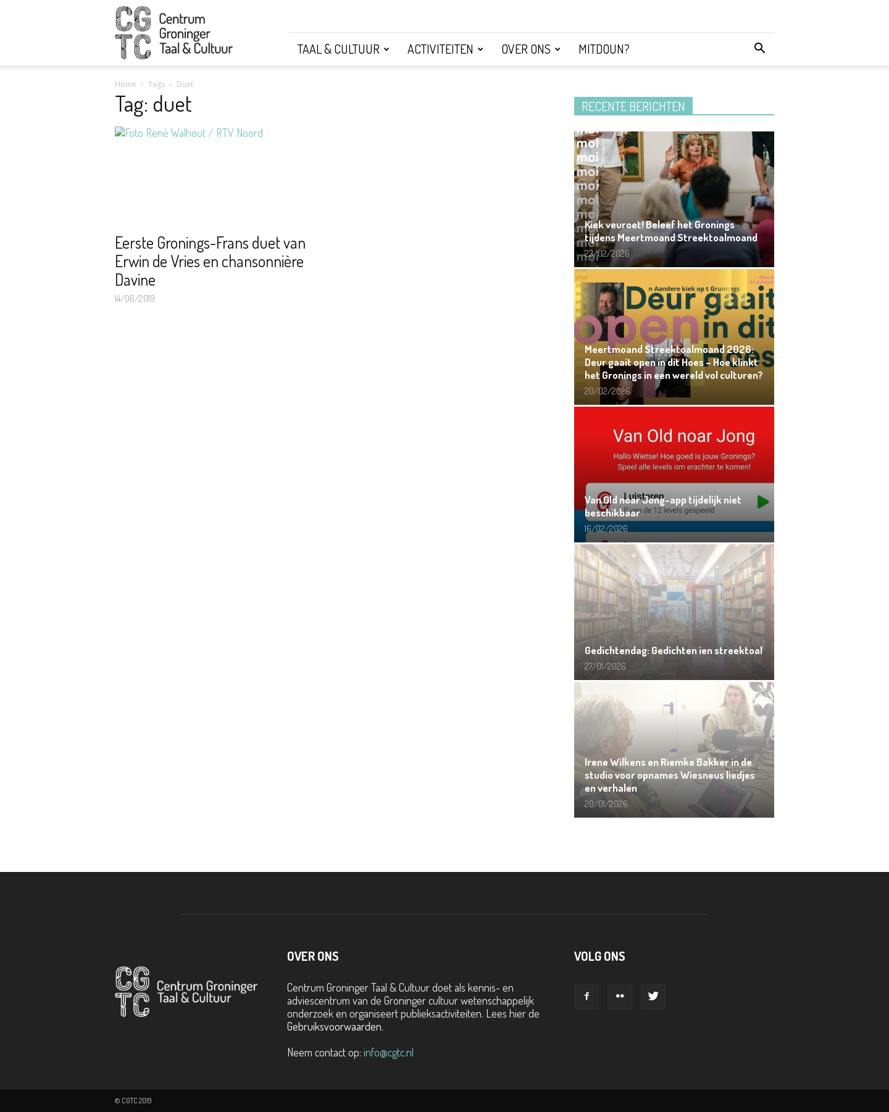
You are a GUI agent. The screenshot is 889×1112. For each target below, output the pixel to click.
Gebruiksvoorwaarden (334, 1026)
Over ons (531, 49)
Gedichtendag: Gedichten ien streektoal (673, 650)
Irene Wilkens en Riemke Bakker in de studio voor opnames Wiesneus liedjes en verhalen (670, 774)
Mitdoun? (604, 49)
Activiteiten (445, 49)
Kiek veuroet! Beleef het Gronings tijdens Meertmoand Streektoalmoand (671, 231)
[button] (759, 48)
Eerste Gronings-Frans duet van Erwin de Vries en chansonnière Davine (210, 260)
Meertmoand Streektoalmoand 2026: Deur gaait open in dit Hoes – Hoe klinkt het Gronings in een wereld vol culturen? (674, 361)
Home (125, 84)
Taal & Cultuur (344, 49)
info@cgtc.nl (389, 1052)
